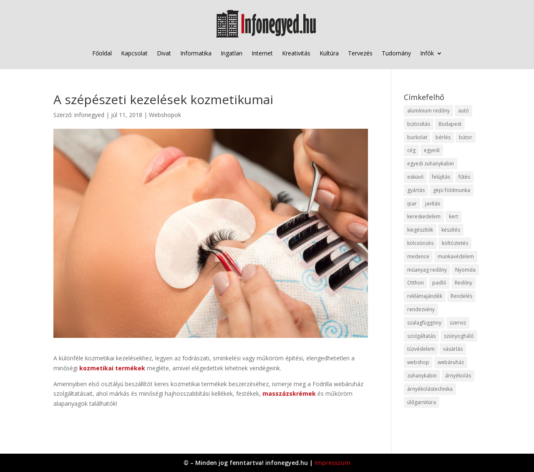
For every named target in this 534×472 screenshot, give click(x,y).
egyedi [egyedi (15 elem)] (432, 150)
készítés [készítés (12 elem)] (450, 229)
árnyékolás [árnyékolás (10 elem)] (458, 375)
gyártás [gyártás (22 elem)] (416, 190)
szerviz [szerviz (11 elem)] (458, 322)
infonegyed (89, 115)
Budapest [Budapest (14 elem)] (449, 123)
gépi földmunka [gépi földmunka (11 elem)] (451, 190)
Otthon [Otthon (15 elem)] (415, 282)
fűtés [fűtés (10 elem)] (464, 176)
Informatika (196, 53)
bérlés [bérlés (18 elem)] (443, 137)
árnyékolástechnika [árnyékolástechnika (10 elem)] (430, 388)
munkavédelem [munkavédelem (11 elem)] (456, 256)
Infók (427, 53)
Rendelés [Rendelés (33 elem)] (461, 296)
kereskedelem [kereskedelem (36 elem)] (424, 216)
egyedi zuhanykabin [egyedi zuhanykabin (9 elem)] (430, 163)
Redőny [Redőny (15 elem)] (463, 282)
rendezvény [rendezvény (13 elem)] (421, 309)
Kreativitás (296, 53)
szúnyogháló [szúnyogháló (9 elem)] (459, 336)
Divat (164, 53)
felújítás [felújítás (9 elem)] (441, 176)
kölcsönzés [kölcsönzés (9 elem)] (420, 243)
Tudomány (396, 53)
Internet (262, 53)
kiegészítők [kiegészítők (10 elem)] (420, 229)
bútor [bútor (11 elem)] (465, 137)
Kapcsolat (134, 53)
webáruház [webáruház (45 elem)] (451, 362)
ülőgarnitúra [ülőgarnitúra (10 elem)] (421, 402)
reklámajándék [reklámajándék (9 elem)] (424, 296)
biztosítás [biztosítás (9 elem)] (418, 123)
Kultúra (329, 53)
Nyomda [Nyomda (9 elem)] (465, 269)
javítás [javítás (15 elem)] (432, 203)
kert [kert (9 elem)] (453, 216)
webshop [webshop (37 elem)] (418, 362)
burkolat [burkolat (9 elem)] (417, 137)
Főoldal (102, 53)
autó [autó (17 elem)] (463, 110)
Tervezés (360, 53)
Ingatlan (231, 53)
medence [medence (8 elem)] (418, 256)
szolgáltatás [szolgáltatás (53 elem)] (421, 336)
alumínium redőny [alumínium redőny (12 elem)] (428, 110)
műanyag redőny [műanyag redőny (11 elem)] (427, 269)
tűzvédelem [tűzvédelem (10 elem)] (421, 348)
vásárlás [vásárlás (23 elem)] (453, 348)
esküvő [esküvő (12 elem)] (415, 176)
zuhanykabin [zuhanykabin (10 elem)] (422, 375)
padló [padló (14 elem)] (439, 282)
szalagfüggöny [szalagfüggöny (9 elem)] (424, 322)
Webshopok (165, 115)
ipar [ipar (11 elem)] (412, 203)
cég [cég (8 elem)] (411, 150)
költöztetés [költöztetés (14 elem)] (455, 243)
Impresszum (332, 463)
